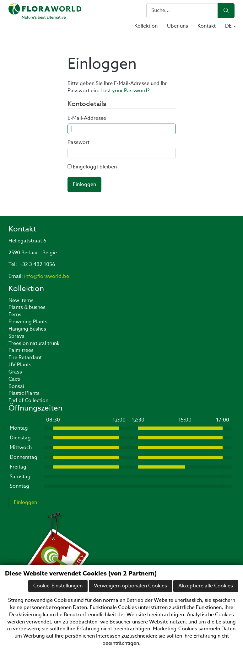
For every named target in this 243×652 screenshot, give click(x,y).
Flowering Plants (27, 322)
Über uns (177, 26)
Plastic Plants (24, 393)
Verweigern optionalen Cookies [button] (130, 586)
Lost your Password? (124, 90)
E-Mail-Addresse (87, 118)
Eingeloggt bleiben (95, 167)
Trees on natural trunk (33, 343)
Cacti (14, 379)
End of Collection (28, 400)
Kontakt (206, 26)
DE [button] (230, 26)
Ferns (14, 314)
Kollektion (146, 26)
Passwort (78, 142)
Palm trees (21, 350)
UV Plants (19, 364)
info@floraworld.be (46, 276)
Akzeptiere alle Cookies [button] (205, 586)
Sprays (16, 336)
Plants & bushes (27, 307)
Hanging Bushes (27, 329)
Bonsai (16, 386)
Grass (15, 372)
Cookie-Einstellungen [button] (58, 586)
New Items (21, 300)
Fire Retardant (25, 357)
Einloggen (84, 184)
